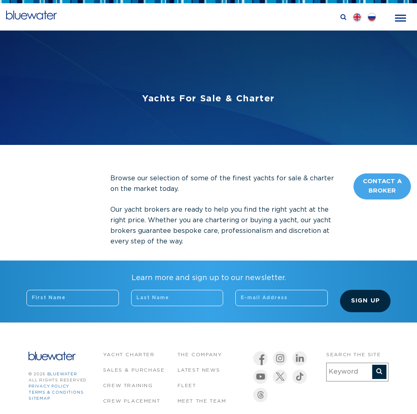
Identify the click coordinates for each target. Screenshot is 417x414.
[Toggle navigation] (400, 17)
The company (200, 355)
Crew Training (128, 385)
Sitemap (39, 399)
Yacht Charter (129, 355)
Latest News (199, 370)
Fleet (187, 385)
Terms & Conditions (56, 392)
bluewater (62, 374)
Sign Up (365, 300)
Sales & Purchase (134, 370)
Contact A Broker (382, 186)
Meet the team (202, 401)
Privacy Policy (49, 386)
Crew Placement (131, 401)
